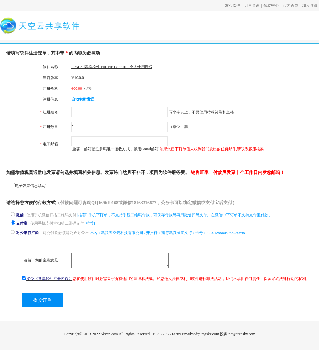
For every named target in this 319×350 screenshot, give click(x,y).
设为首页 (290, 5)
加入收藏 (309, 5)
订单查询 (252, 5)
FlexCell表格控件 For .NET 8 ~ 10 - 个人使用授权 (111, 67)
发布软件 (232, 5)
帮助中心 (271, 5)
